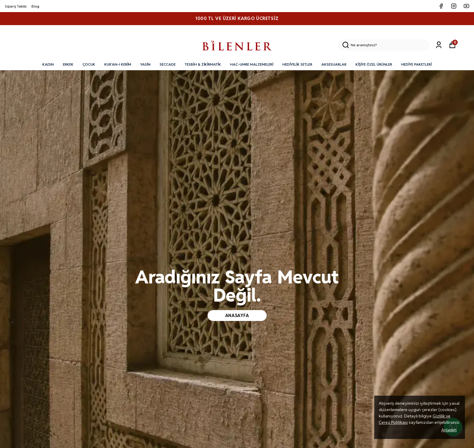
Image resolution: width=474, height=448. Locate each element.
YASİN (145, 64)
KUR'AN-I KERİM (117, 64)
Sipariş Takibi (16, 6)
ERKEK (68, 64)
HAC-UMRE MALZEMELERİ (251, 64)
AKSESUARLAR (333, 64)
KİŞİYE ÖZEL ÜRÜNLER (374, 64)
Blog (35, 6)
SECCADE (168, 64)
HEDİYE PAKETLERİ (416, 64)
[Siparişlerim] (439, 45)
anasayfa (237, 315)
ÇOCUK (89, 64)
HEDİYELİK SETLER (297, 64)
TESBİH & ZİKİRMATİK (203, 64)
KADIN (48, 64)
